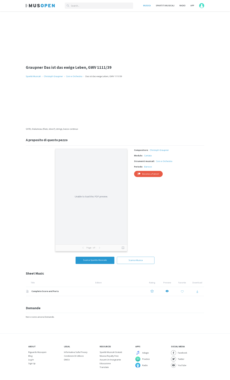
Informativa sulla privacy (75, 352)
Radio (182, 5)
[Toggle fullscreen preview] (123, 247)
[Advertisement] (115, 103)
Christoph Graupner (53, 76)
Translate (104, 367)
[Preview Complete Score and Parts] (167, 291)
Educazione (105, 363)
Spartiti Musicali (165, 5)
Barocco (148, 166)
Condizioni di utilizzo (74, 355)
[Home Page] (40, 5)
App (192, 5)
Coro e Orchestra (74, 76)
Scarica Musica (136, 260)
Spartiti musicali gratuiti (111, 352)
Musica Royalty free (109, 355)
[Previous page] (83, 247)
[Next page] (99, 247)
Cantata (148, 155)
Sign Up (32, 363)
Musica (147, 5)
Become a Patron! (148, 173)
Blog (30, 355)
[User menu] (201, 5)
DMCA (67, 359)
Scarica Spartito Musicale (95, 260)
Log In (31, 359)
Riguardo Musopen (37, 352)
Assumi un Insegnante (110, 359)
